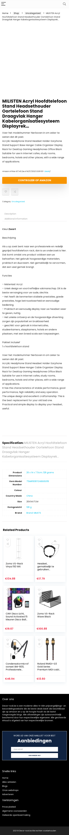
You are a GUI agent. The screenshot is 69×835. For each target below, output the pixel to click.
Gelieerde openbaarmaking (16, 815)
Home (5, 13)
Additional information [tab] (16, 218)
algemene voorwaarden (14, 810)
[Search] (64, 4)
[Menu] (3, 4)
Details (47, 171)
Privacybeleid (9, 806)
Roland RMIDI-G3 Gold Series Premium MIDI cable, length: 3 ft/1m (49, 668)
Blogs (4, 786)
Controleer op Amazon (34, 180)
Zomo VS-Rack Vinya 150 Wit (14, 565)
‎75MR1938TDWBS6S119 (37, 481)
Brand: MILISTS (33, 512)
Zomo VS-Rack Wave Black (45, 615)
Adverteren (8, 794)
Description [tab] (10, 213)
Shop (16, 13)
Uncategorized (33, 13)
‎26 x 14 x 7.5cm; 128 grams (40, 472)
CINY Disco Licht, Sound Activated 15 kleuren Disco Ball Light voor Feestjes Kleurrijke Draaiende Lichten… (17, 621)
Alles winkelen (9, 782)
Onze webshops (10, 790)
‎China (29, 495)
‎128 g (29, 507)
